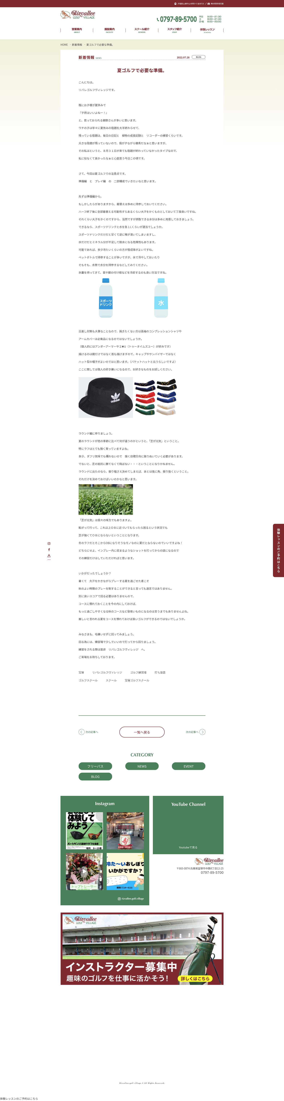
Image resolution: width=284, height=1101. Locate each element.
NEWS (142, 766)
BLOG (198, 56)
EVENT (189, 766)
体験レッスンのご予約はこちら (278, 550)
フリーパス (95, 766)
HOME (64, 44)
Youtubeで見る (188, 847)
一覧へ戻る (142, 732)
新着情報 (77, 44)
